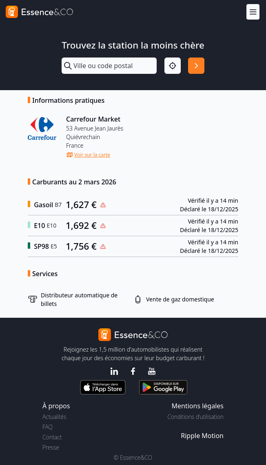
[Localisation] (172, 66)
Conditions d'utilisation (195, 417)
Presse (50, 447)
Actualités (54, 417)
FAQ (47, 427)
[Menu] (252, 11)
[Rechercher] (196, 66)
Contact (52, 437)
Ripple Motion (202, 435)
